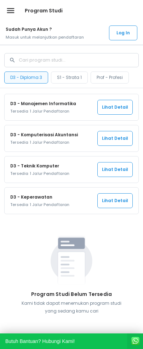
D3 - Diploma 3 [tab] (26, 77)
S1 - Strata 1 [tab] (69, 77)
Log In (123, 33)
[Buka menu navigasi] (11, 11)
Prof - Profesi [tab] (110, 77)
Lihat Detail (115, 107)
